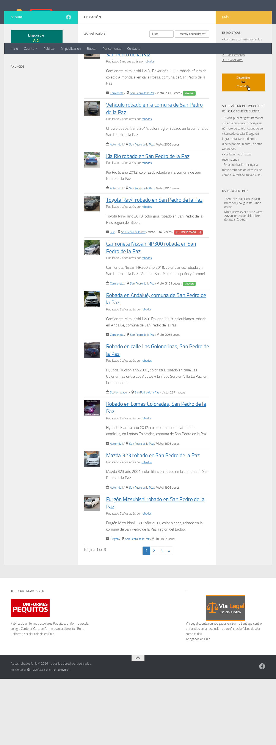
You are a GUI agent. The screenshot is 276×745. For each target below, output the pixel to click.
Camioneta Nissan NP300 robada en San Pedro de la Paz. (156, 305)
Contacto (133, 48)
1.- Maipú (228, 93)
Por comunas (112, 48)
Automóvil (117, 188)
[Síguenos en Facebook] (68, 60)
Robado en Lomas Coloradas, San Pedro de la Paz (152, 465)
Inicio (14, 48)
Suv (112, 290)
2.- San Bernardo (233, 98)
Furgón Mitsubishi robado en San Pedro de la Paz (152, 568)
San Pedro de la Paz (144, 136)
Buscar (92, 48)
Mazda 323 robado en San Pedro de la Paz (156, 517)
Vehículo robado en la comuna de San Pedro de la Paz (152, 151)
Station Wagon (120, 450)
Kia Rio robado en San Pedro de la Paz (152, 203)
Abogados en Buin (198, 705)
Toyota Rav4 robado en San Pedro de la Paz (157, 254)
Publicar (49, 48)
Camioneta (117, 136)
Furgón (115, 604)
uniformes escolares (38, 690)
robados (149, 105)
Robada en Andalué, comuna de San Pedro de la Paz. (156, 357)
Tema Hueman (60, 736)
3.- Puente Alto (232, 103)
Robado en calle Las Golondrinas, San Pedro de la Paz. (157, 408)
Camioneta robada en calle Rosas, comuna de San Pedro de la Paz (152, 94)
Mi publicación (71, 48)
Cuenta (29, 48)
